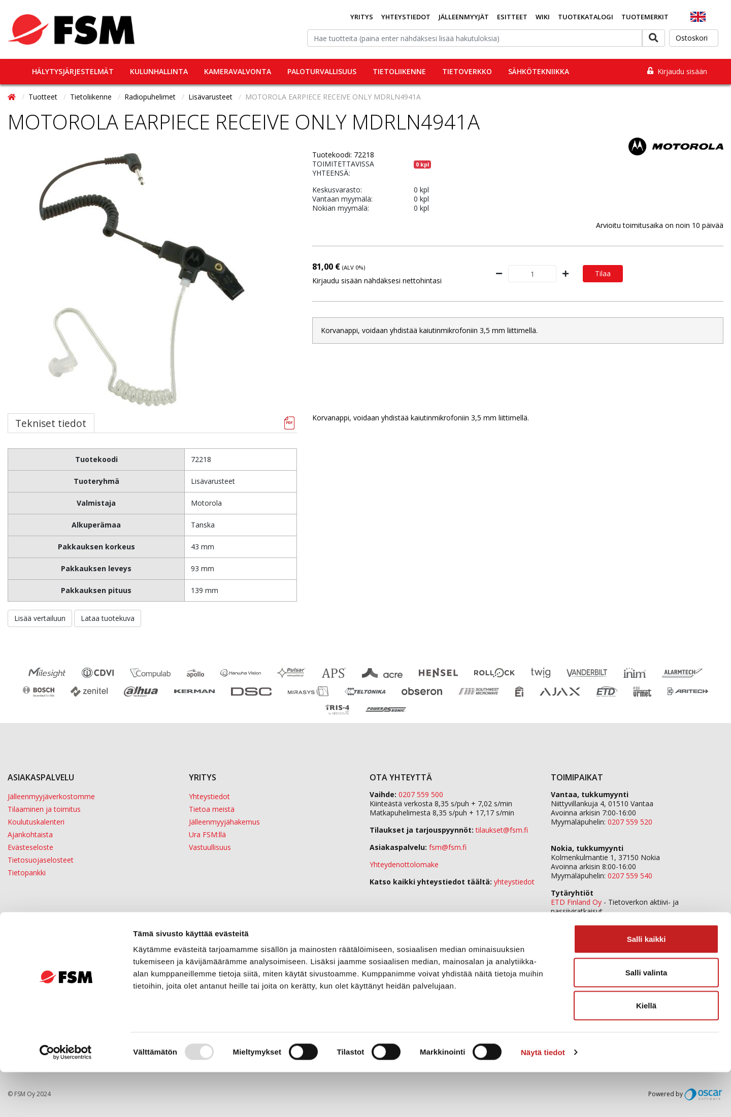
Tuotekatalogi (585, 16)
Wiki (543, 16)
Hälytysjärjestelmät (73, 71)
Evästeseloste (30, 847)
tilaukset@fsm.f (502, 830)
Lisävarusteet (211, 97)
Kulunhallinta (159, 71)
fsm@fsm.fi (448, 847)
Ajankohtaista (30, 834)
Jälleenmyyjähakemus (224, 822)
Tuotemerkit (645, 16)
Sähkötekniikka (538, 71)
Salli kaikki (646, 983)
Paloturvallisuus (321, 71)
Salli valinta (646, 1017)
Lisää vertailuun (39, 618)
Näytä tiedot (543, 1097)
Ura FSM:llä (207, 834)
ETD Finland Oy (576, 902)
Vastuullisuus (210, 847)
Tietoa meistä (212, 809)
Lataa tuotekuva (108, 618)
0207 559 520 (630, 822)
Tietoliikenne (399, 71)
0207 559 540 (630, 875)
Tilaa (603, 273)
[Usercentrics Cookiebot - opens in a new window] (65, 1097)
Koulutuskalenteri (36, 822)
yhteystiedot (514, 881)
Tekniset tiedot (50, 423)
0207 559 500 (420, 794)
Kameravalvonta (237, 71)
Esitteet (512, 16)
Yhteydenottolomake (404, 864)
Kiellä (646, 1050)
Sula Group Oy (574, 920)
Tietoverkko (467, 71)
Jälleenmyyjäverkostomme (51, 796)
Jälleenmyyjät (464, 16)
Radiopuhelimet (151, 97)
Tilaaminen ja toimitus (44, 809)
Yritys (361, 16)
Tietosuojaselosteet (41, 860)
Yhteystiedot (405, 16)
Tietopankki (27, 872)
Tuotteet (43, 97)
